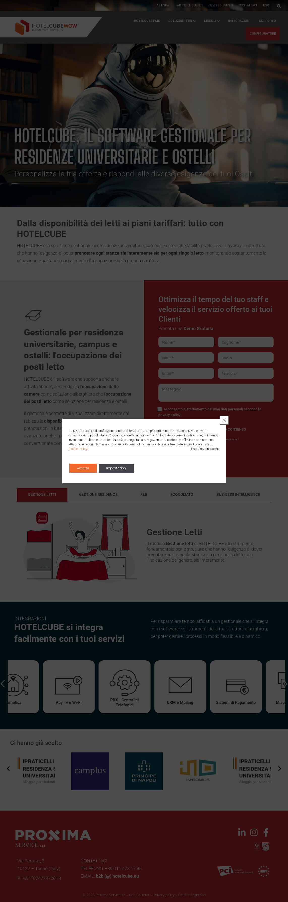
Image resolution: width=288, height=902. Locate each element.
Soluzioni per (180, 21)
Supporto (267, 21)
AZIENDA (163, 5)
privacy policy (169, 415)
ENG (266, 5)
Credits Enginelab (192, 894)
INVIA (189, 453)
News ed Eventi (221, 5)
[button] (278, 6)
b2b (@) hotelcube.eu (117, 876)
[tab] (42, 495)
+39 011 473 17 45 (123, 868)
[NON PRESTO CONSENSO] (201, 429)
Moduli (210, 21)
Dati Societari (139, 894)
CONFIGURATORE (263, 33)
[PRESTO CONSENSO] (159, 429)
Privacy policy (164, 894)
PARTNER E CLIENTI (189, 5)
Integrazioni (239, 21)
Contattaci (248, 5)
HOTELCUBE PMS (147, 21)
